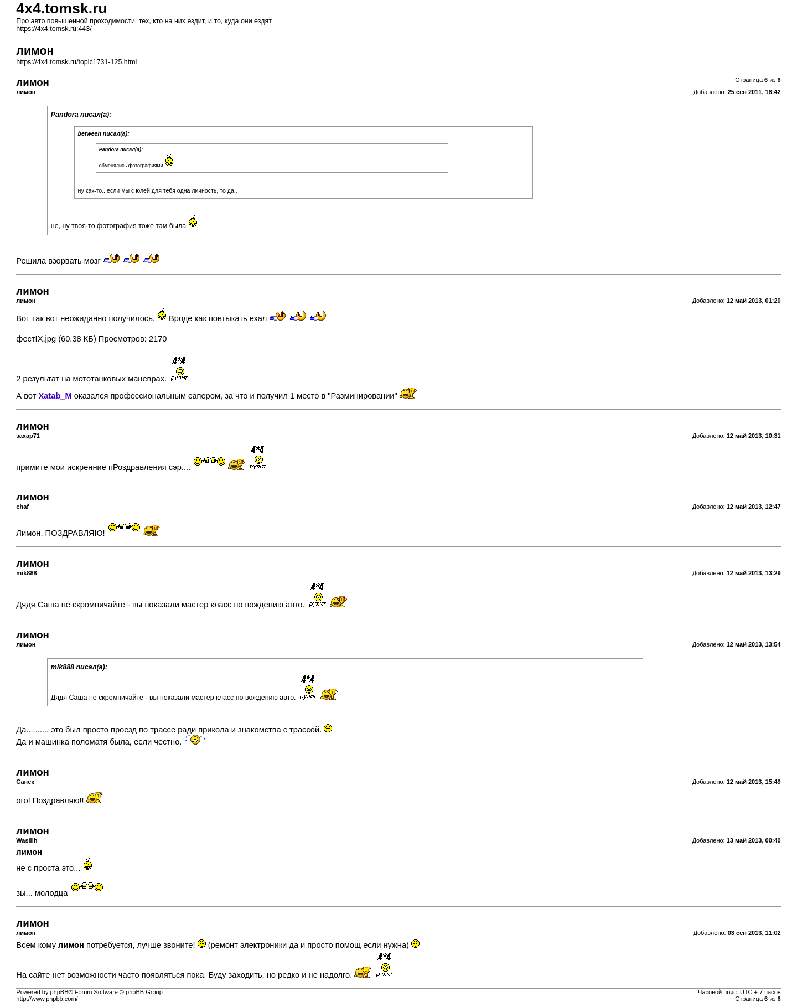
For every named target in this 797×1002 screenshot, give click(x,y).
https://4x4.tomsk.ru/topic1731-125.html (76, 62)
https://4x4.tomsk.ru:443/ (53, 29)
